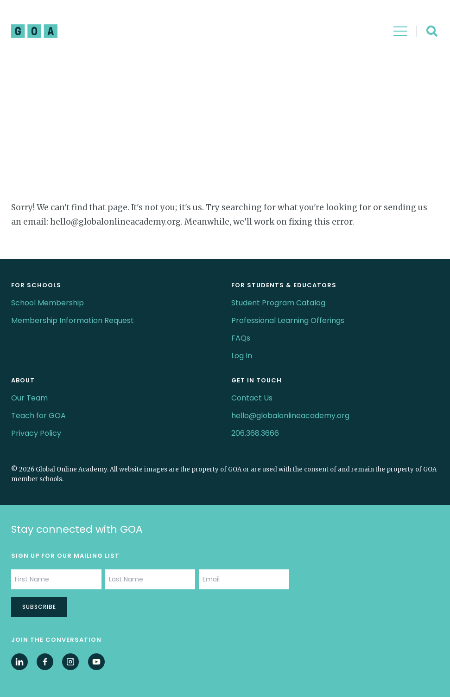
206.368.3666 (255, 433)
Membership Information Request (72, 320)
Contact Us (252, 398)
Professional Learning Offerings (287, 320)
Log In (241, 355)
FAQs (240, 338)
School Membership (47, 302)
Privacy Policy (36, 433)
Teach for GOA (38, 415)
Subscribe (39, 607)
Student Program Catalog (278, 302)
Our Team (29, 398)
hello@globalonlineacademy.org (290, 415)
